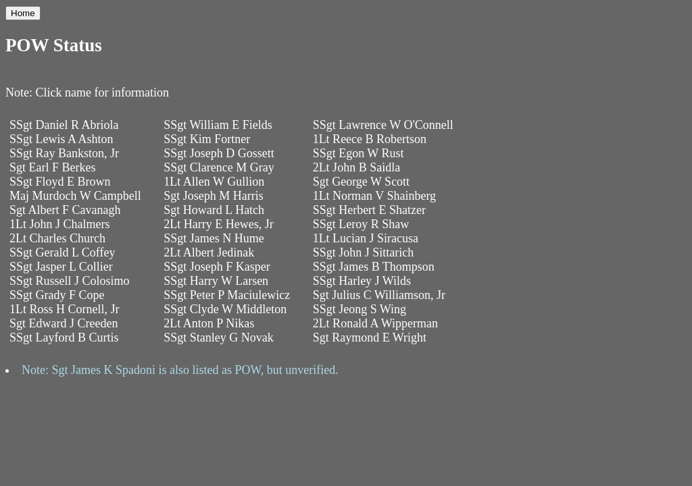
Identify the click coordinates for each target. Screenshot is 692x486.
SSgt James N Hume (214, 238)
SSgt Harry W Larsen (216, 281)
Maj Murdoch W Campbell (75, 195)
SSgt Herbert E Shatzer (369, 210)
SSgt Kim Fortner (207, 139)
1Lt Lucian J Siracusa (365, 238)
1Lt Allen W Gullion (214, 181)
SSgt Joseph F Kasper (217, 266)
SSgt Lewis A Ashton (61, 139)
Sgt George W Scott (361, 181)
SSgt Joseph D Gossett (219, 153)
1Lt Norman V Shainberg (375, 195)
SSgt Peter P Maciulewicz (227, 295)
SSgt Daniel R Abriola (64, 125)
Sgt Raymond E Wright (369, 337)
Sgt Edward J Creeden (63, 323)
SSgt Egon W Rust (358, 153)
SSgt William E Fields (218, 125)
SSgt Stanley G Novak (219, 337)
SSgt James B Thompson (374, 266)
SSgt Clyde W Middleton (225, 309)
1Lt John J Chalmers (59, 224)
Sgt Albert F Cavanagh (65, 210)
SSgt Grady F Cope (57, 295)
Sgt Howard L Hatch (214, 210)
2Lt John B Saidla (357, 167)
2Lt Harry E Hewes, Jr (218, 224)
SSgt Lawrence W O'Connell (383, 125)
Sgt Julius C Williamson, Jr (379, 295)
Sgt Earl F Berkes (52, 167)
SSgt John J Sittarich (363, 252)
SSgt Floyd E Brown (60, 181)
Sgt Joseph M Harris (214, 195)
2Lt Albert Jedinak (209, 252)
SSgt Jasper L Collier (61, 266)
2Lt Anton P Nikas (209, 323)
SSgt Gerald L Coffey (62, 252)
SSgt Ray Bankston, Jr (64, 153)
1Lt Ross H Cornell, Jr (64, 309)
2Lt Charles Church (57, 238)
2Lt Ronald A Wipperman (375, 323)
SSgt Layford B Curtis (64, 337)
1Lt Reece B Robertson (369, 139)
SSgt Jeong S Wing (359, 309)
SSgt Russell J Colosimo (69, 281)
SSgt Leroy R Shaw (361, 224)
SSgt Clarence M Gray (219, 167)
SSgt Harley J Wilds (362, 281)
